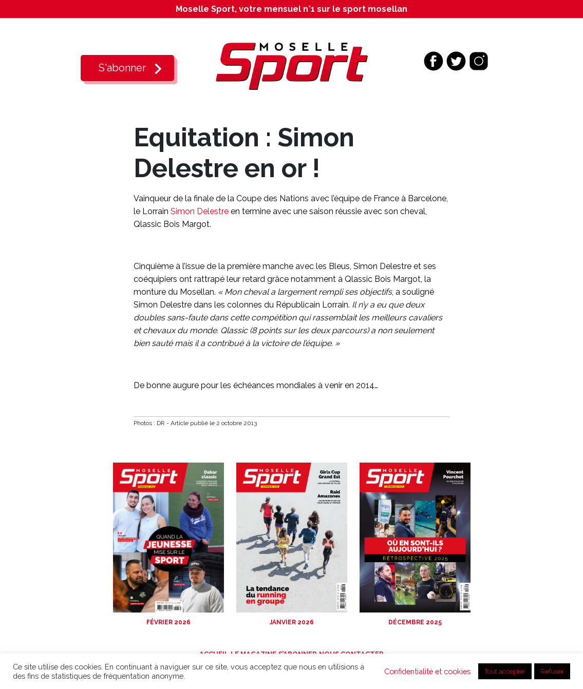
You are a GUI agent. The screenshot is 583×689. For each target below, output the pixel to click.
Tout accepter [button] (504, 671)
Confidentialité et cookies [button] (427, 671)
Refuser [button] (552, 671)
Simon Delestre (200, 211)
